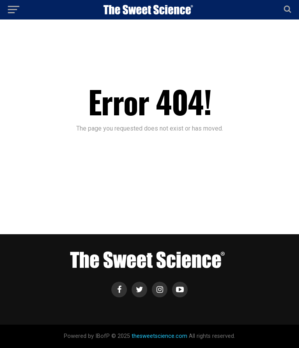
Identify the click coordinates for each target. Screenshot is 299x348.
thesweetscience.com (159, 336)
